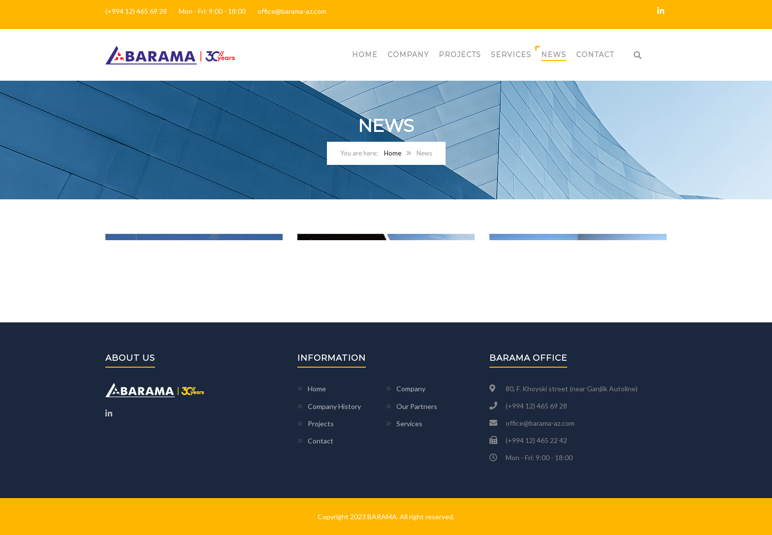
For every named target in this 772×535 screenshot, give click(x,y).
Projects (460, 54)
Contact (595, 54)
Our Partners (416, 406)
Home (365, 54)
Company (408, 54)
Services (511, 54)
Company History (334, 406)
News (553, 54)
